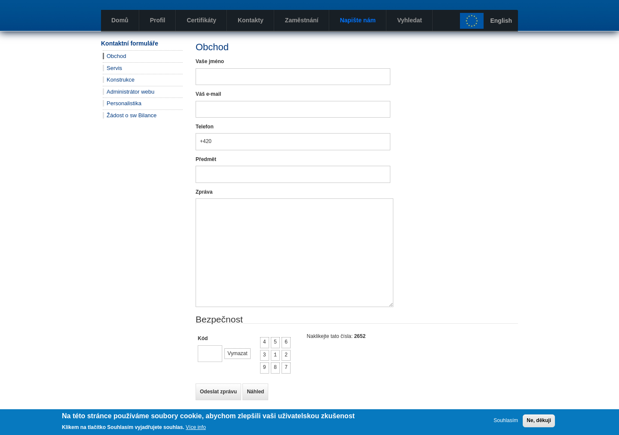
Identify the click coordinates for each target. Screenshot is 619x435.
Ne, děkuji (539, 420)
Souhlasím (505, 420)
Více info (196, 427)
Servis (114, 68)
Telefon (205, 127)
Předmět (206, 159)
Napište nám (358, 20)
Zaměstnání (302, 20)
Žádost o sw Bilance (131, 115)
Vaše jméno (210, 61)
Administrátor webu (130, 91)
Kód (203, 338)
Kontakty (251, 20)
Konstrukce (121, 79)
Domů (120, 20)
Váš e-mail (208, 94)
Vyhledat (409, 20)
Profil (157, 20)
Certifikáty (201, 20)
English (501, 20)
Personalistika (124, 103)
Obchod (116, 56)
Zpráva (204, 192)
